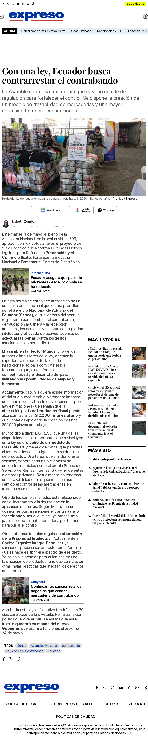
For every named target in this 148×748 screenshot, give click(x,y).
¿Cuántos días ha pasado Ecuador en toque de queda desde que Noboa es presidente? (105, 353)
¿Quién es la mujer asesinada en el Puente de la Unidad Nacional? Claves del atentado (118, 471)
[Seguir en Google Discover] (83, 210)
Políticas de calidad (75, 716)
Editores (111, 704)
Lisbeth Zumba (23, 221)
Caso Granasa (81, 31)
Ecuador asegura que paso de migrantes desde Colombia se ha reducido (56, 282)
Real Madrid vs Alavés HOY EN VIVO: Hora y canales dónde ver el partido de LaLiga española (103, 373)
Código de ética (21, 704)
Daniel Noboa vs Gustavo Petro (43, 31)
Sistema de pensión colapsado (111, 459)
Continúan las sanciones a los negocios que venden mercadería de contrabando (56, 591)
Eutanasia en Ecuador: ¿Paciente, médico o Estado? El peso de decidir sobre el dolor (104, 410)
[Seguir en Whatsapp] (106, 210)
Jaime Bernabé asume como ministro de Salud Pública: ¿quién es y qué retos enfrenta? (118, 487)
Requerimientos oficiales (69, 704)
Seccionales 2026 (109, 31)
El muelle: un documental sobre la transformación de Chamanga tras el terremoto (102, 430)
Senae (21, 646)
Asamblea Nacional (44, 646)
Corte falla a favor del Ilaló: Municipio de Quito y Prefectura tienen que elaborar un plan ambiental (118, 519)
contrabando (71, 646)
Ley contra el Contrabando (24, 651)
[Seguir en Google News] (50, 210)
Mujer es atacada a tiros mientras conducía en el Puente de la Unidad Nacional (115, 503)
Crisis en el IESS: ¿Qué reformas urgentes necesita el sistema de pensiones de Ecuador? (104, 392)
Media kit (136, 704)
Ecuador (54, 651)
